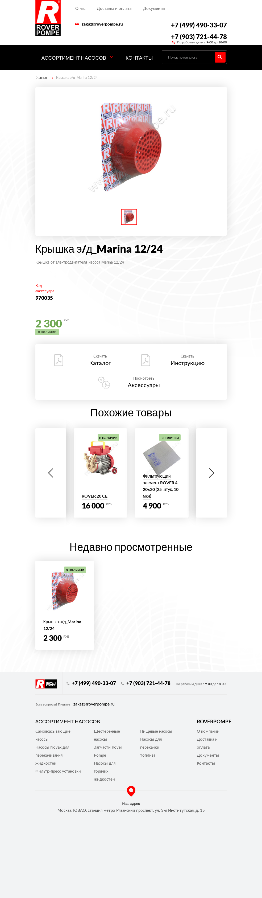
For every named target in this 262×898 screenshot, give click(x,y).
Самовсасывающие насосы (52, 735)
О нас (80, 9)
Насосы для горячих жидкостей (104, 771)
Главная (41, 78)
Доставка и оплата (114, 9)
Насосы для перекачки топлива (151, 747)
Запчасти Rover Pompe (108, 751)
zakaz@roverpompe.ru (102, 24)
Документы (154, 9)
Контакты (139, 58)
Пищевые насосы (156, 731)
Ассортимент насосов (73, 58)
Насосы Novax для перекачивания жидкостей (52, 755)
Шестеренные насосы (107, 735)
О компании (208, 731)
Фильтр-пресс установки (58, 771)
